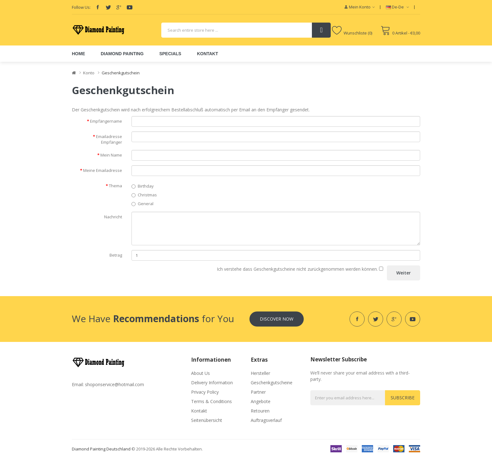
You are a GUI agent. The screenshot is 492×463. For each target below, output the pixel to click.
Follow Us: (81, 7)
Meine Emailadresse (102, 170)
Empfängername (106, 121)
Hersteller (260, 373)
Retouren (260, 411)
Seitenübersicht (206, 420)
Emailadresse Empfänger (109, 139)
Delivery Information (212, 383)
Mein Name (111, 155)
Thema (115, 186)
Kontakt (199, 411)
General (142, 203)
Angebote (260, 401)
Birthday (142, 186)
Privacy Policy (205, 392)
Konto (88, 73)
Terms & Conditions (211, 401)
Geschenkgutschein (121, 73)
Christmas (144, 195)
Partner (258, 392)
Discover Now (276, 319)
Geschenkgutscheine (271, 383)
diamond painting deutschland (101, 449)
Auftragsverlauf (266, 420)
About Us (200, 373)
